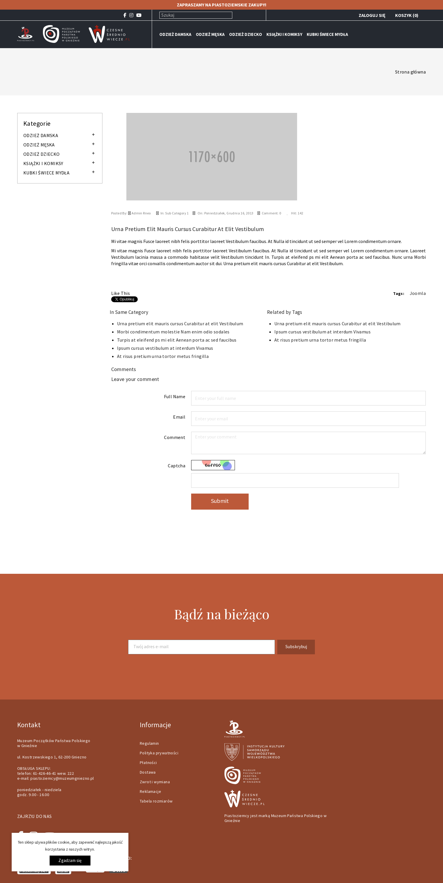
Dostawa (148, 772)
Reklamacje (150, 791)
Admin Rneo (141, 213)
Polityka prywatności (159, 753)
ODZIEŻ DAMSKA (175, 34)
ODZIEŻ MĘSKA (210, 34)
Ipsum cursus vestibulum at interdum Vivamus (165, 348)
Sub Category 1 (177, 213)
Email (179, 417)
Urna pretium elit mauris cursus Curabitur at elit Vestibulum (180, 323)
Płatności (148, 762)
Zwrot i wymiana (155, 781)
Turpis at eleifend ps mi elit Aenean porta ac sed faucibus (177, 340)
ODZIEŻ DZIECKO (245, 34)
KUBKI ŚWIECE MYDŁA (327, 34)
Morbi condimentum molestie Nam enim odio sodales (173, 332)
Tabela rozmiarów (156, 801)
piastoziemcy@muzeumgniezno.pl (62, 778)
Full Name (175, 396)
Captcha (176, 465)
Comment (174, 437)
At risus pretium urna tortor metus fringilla (163, 356)
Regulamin (149, 743)
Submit (220, 500)
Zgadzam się (69, 860)
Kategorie (37, 123)
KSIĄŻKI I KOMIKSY (284, 34)
